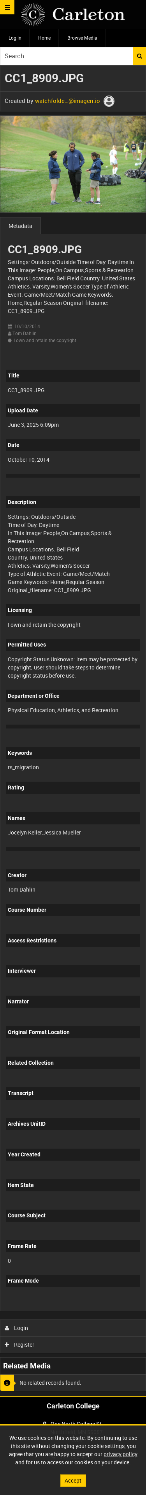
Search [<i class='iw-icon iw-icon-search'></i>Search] (139, 56)
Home (44, 38)
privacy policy (120, 1454)
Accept (73, 1480)
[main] (73, 730)
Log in (15, 38)
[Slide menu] (7, 7)
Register (20, 1344)
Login (16, 1328)
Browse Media (82, 38)
